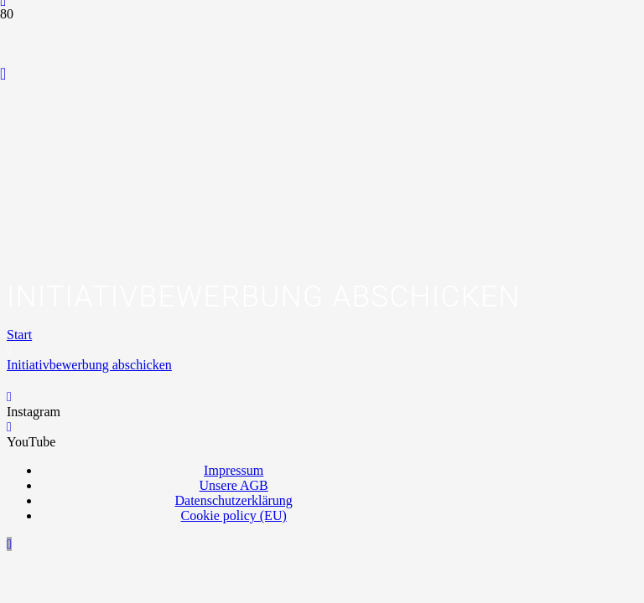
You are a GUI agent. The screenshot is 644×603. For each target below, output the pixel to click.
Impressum (233, 470)
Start (19, 334)
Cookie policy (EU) (234, 515)
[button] (9, 544)
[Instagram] (9, 396)
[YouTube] (3, 73)
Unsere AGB (234, 485)
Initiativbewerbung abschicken (89, 365)
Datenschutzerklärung (233, 500)
